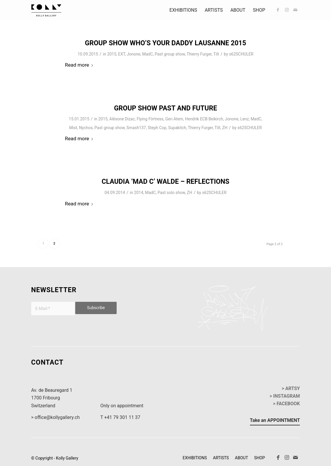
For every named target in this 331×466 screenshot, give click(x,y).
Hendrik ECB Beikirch (204, 119)
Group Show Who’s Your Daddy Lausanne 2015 (165, 43)
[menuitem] (183, 10)
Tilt (216, 54)
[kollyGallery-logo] (46, 10)
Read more (79, 65)
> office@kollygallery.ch (55, 417)
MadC (147, 54)
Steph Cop (157, 127)
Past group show (170, 54)
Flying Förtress (150, 119)
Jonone (133, 54)
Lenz (244, 119)
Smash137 (136, 127)
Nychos (86, 127)
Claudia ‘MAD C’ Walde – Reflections (165, 182)
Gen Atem (174, 119)
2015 (111, 54)
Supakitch (177, 127)
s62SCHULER (241, 54)
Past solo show (171, 192)
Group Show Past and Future (165, 108)
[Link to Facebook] (278, 10)
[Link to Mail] (295, 10)
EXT (121, 54)
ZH (224, 127)
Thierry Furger (199, 54)
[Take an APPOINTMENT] (275, 421)
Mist (73, 127)
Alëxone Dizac (122, 119)
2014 (138, 192)
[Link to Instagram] (286, 10)
